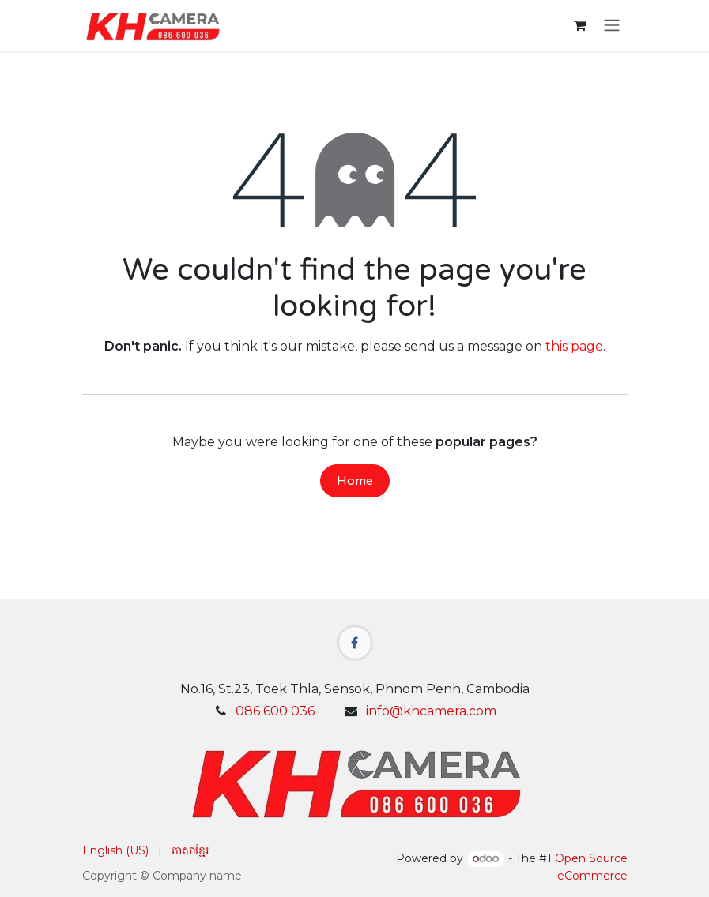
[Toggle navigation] (612, 25)
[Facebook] (355, 643)
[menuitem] (115, 850)
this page (574, 346)
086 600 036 (275, 711)
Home (355, 481)
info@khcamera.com (431, 711)
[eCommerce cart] (580, 25)
